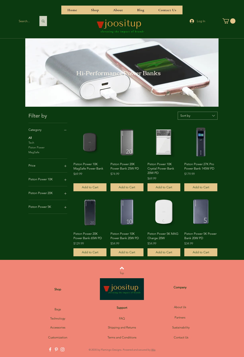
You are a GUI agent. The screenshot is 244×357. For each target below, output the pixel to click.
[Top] (122, 273)
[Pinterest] (56, 349)
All (30, 138)
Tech (31, 142)
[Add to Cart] (89, 187)
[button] (229, 21)
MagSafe (33, 152)
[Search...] (24, 21)
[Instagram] (62, 349)
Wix (153, 349)
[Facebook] (50, 349)
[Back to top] (122, 268)
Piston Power (36, 147)
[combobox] (198, 116)
